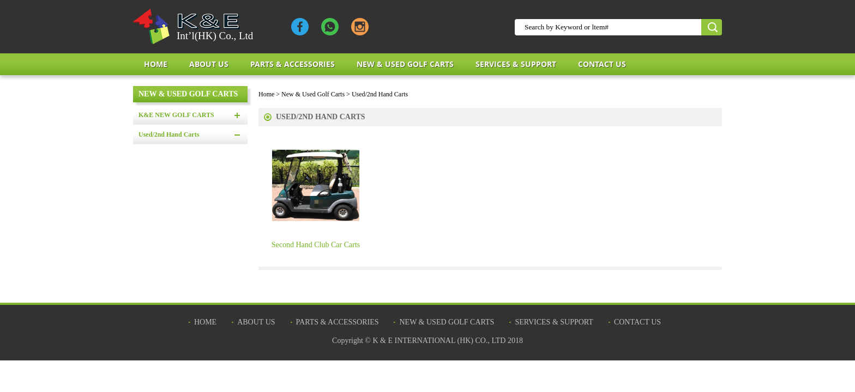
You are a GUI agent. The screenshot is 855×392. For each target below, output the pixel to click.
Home (155, 64)
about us (208, 64)
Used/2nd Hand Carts (169, 134)
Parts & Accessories (292, 64)
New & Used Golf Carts (405, 64)
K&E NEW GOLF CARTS (176, 115)
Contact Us (602, 64)
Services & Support (515, 64)
